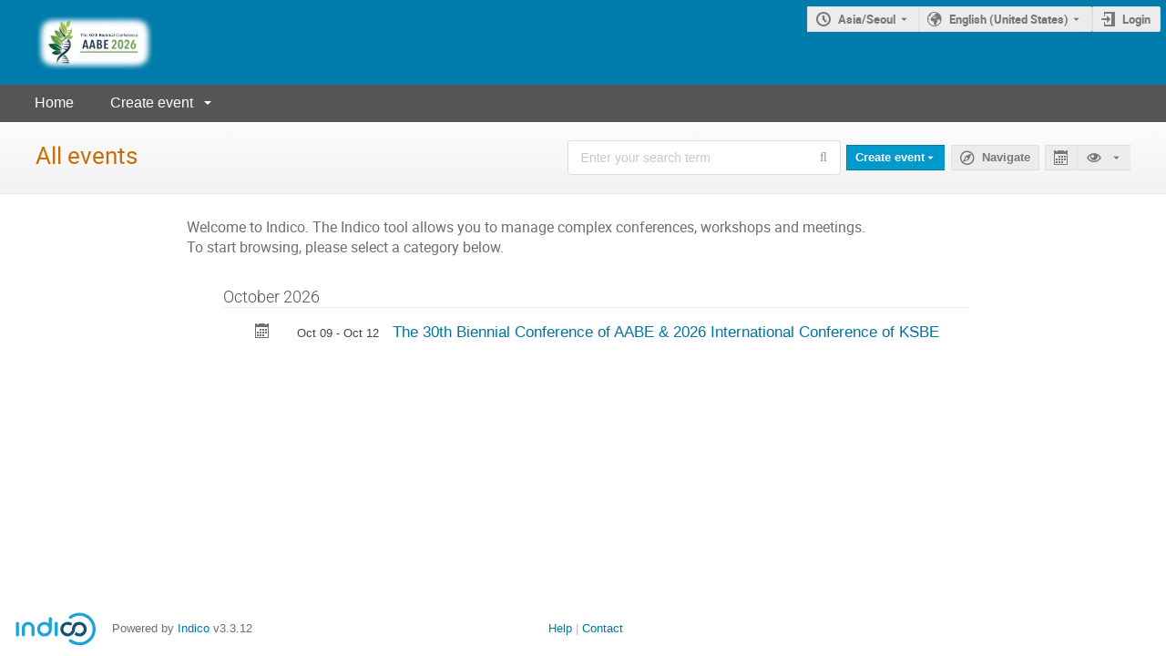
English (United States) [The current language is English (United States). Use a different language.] (1009, 19)
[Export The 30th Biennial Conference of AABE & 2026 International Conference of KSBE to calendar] (262, 333)
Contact (602, 628)
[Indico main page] (76, 42)
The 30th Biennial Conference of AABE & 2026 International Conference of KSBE (666, 332)
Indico (194, 628)
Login (1136, 19)
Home (54, 102)
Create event (151, 102)
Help (560, 628)
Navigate (1006, 157)
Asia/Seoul (866, 19)
